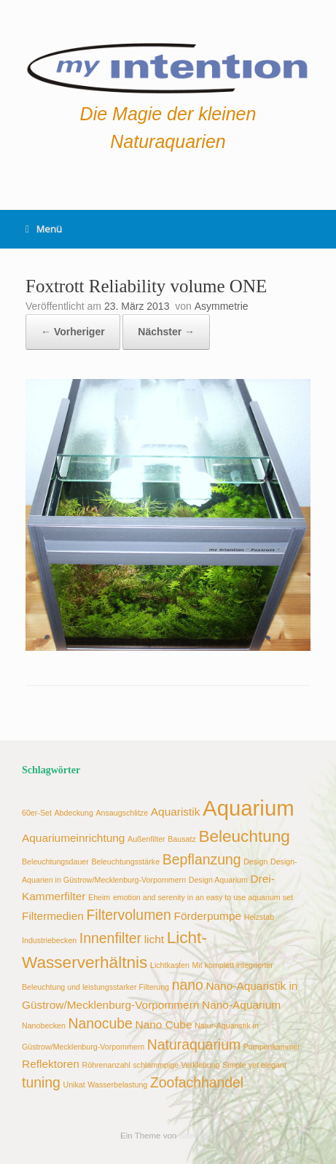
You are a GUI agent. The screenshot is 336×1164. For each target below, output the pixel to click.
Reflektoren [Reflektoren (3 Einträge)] (50, 1064)
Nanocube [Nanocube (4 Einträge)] (100, 1023)
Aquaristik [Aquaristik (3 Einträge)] (175, 811)
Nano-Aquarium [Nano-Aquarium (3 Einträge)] (241, 1005)
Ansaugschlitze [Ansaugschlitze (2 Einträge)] (121, 812)
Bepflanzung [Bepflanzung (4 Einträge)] (202, 859)
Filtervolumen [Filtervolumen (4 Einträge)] (128, 915)
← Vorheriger (73, 331)
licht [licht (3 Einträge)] (154, 939)
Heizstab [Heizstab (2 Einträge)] (259, 917)
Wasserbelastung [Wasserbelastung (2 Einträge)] (117, 1084)
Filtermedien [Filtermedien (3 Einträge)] (53, 916)
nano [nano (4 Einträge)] (187, 985)
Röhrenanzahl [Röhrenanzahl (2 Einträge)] (106, 1065)
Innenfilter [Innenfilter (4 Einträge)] (110, 938)
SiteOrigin (197, 1135)
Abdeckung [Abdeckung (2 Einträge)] (74, 812)
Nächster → (166, 331)
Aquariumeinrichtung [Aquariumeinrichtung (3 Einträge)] (73, 838)
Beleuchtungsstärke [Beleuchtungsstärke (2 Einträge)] (125, 861)
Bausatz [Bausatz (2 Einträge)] (182, 839)
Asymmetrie (222, 306)
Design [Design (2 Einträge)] (255, 861)
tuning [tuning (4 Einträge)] (41, 1082)
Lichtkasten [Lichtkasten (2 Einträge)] (170, 965)
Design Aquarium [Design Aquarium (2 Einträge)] (218, 879)
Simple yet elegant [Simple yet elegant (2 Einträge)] (254, 1065)
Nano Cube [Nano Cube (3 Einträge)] (164, 1024)
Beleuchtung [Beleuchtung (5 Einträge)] (244, 836)
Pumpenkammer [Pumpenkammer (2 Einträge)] (271, 1046)
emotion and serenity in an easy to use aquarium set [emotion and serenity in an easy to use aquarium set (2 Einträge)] (203, 897)
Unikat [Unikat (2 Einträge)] (74, 1084)
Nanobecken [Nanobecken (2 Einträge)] (44, 1025)
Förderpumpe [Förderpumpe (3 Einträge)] (208, 916)
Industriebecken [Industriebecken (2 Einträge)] (49, 940)
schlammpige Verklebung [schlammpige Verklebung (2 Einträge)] (176, 1065)
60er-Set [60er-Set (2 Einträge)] (37, 812)
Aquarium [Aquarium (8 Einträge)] (248, 808)
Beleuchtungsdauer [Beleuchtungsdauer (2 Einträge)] (55, 861)
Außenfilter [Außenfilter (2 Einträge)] (146, 839)
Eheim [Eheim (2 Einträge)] (99, 897)
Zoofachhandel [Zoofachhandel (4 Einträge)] (196, 1082)
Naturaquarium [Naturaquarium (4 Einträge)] (194, 1044)
